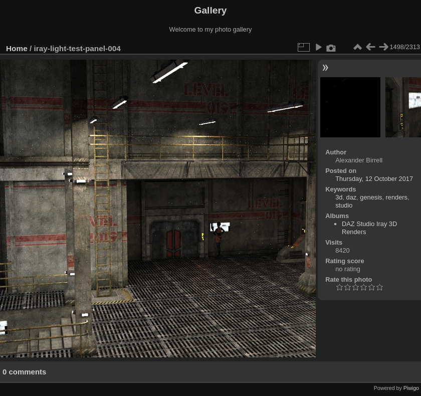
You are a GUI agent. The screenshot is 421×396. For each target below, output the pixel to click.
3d (338, 197)
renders (396, 197)
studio (343, 205)
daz (351, 197)
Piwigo (411, 388)
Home (17, 48)
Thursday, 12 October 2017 (374, 178)
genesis (371, 197)
